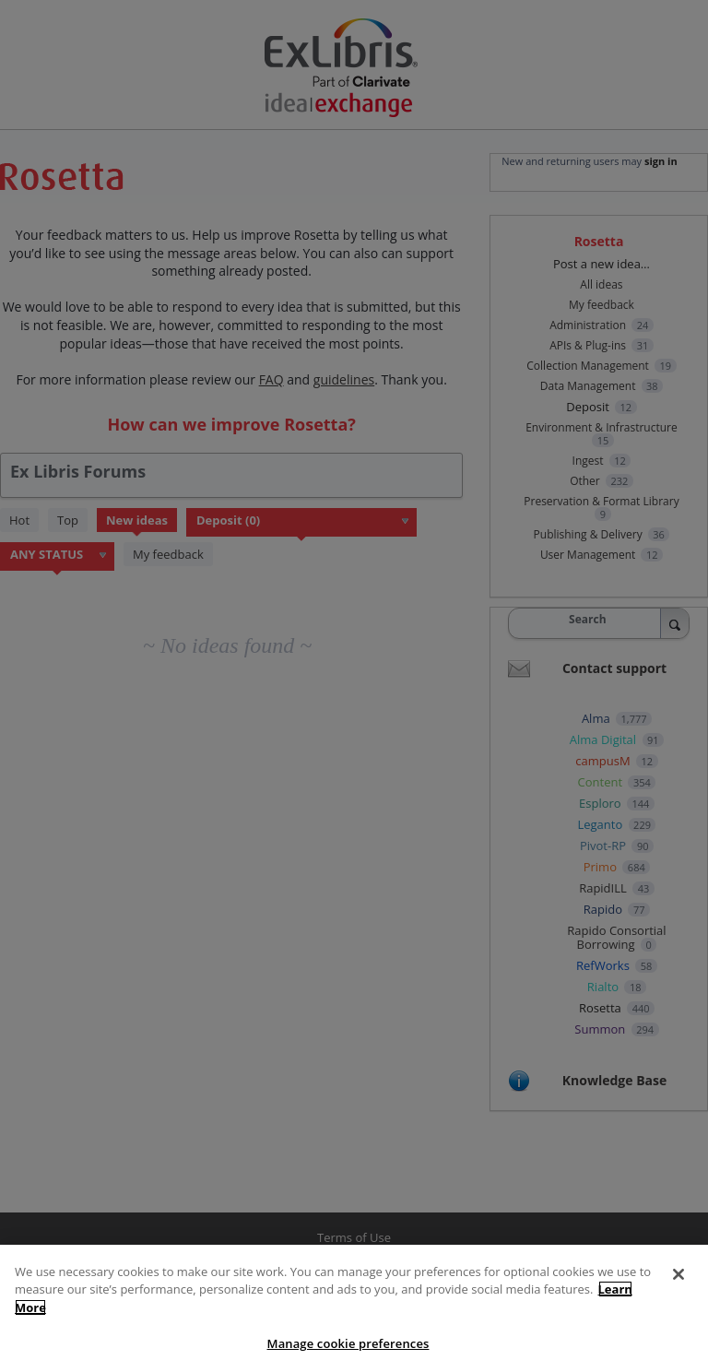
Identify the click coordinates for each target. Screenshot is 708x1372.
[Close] (678, 1274)
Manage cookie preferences (348, 1343)
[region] (354, 1308)
